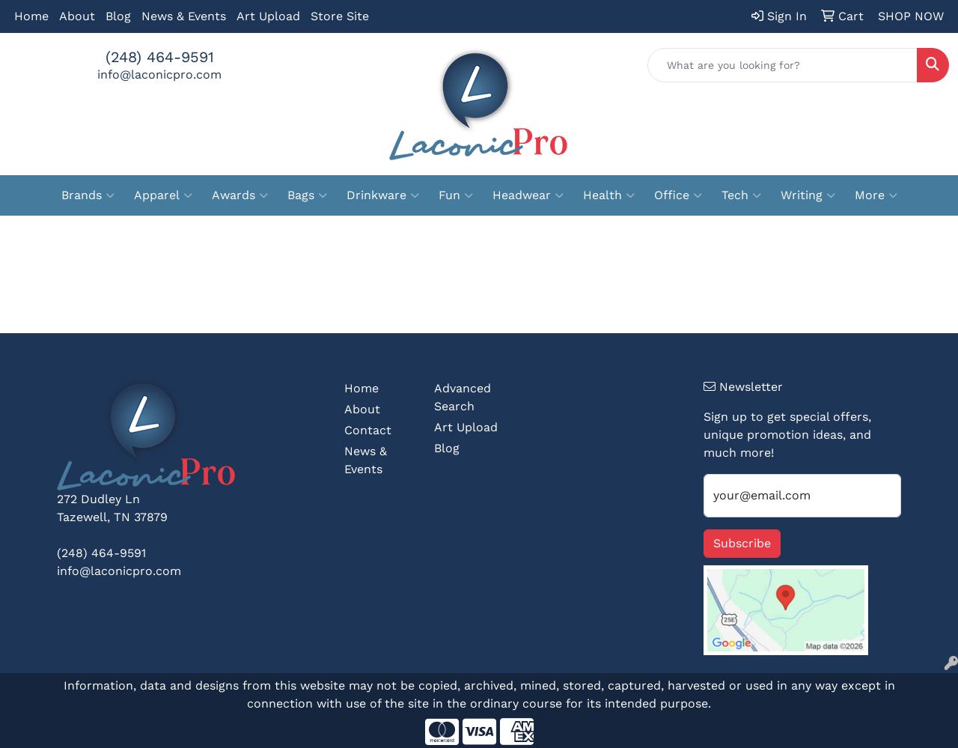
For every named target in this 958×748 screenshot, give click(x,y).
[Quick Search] (782, 65)
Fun (456, 195)
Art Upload (268, 16)
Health (609, 195)
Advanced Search (462, 397)
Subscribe (742, 543)
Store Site (340, 16)
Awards (240, 195)
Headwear (528, 195)
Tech (741, 195)
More (876, 195)
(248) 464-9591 (160, 57)
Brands (88, 195)
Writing (808, 195)
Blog (118, 16)
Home (31, 16)
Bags (307, 195)
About (77, 16)
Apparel (163, 195)
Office (678, 195)
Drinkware (383, 195)
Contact (367, 430)
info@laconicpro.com (159, 74)
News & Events (183, 16)
